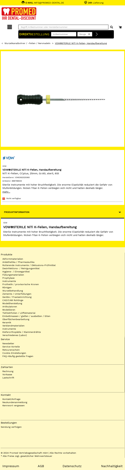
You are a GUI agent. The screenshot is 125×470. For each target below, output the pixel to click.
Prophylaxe (8, 278)
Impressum (10, 466)
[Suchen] (111, 27)
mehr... (6, 191)
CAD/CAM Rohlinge (12, 300)
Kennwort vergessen (13, 405)
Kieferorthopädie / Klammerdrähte (21, 332)
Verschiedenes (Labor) (14, 335)
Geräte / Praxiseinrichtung (17, 297)
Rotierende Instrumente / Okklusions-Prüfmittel (29, 265)
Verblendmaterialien (13, 325)
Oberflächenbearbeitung (15, 319)
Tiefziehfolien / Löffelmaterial (18, 313)
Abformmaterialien (12, 259)
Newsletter (8, 343)
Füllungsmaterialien (13, 274)
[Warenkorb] (121, 26)
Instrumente (9, 281)
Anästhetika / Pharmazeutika (18, 262)
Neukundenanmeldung (14, 402)
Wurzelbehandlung (12, 290)
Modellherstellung (12, 303)
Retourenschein (11, 350)
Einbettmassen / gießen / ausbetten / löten (26, 316)
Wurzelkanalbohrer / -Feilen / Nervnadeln (27, 43)
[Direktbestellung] (96, 34)
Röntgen (7, 287)
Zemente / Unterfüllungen (16, 294)
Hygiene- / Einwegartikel (16, 271)
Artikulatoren (9, 306)
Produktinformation (16, 212)
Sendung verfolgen (11, 427)
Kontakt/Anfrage (11, 399)
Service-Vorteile (11, 346)
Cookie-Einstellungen (14, 353)
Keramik (6, 322)
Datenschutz (72, 466)
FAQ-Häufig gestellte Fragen (17, 356)
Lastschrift (8, 377)
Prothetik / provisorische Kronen (20, 284)
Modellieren (8, 309)
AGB (41, 466)
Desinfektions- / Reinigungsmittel (20, 268)
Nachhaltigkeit (112, 466)
